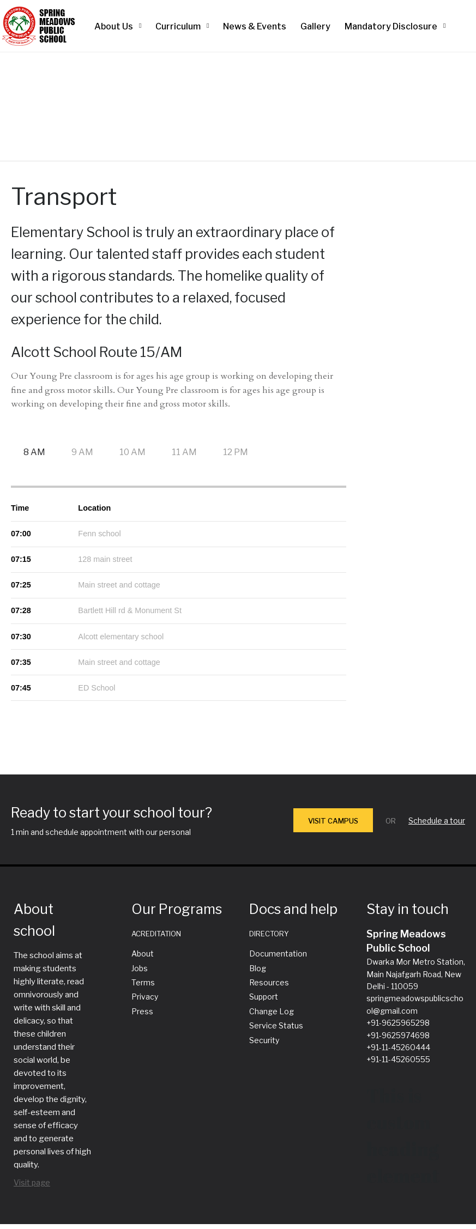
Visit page (32, 1182)
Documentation (278, 953)
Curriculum (178, 26)
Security (264, 1040)
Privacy (144, 996)
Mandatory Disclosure (391, 26)
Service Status (276, 1025)
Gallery (315, 26)
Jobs (139, 968)
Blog (257, 968)
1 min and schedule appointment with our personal (101, 832)
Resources (269, 982)
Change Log (271, 1011)
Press (142, 1011)
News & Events (254, 26)
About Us (113, 26)
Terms (143, 982)
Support (263, 996)
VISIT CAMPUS (333, 820)
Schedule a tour (436, 820)
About (142, 953)
